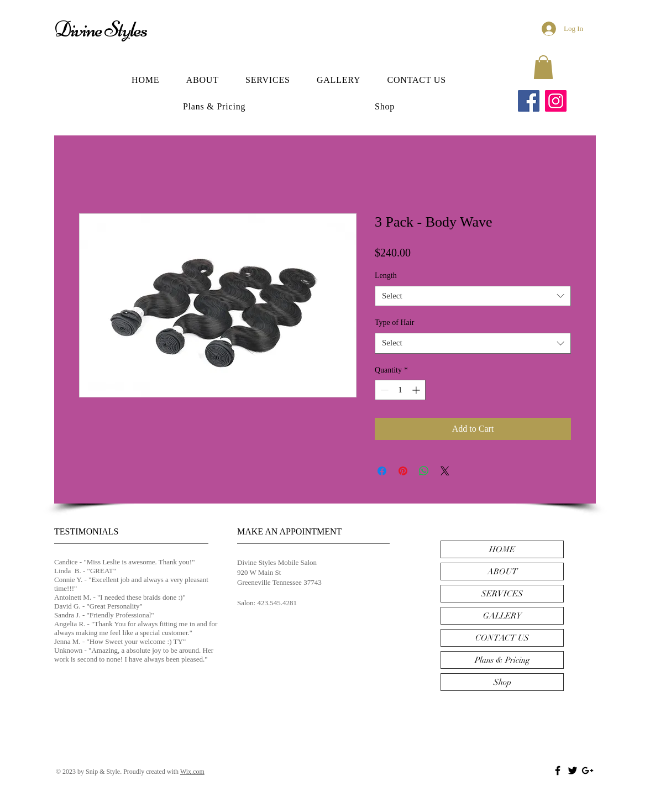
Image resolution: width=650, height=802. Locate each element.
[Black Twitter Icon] (573, 770)
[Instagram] (556, 101)
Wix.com (192, 771)
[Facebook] (528, 101)
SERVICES (502, 594)
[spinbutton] (400, 390)
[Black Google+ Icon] (587, 770)
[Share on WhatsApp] (424, 471)
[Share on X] (445, 471)
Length (386, 275)
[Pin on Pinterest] (403, 471)
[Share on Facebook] (382, 471)
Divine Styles (100, 29)
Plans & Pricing (502, 660)
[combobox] (473, 296)
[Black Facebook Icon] (558, 770)
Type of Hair (394, 322)
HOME (502, 549)
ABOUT (502, 571)
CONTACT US (502, 638)
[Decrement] (383, 390)
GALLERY (502, 616)
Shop (502, 682)
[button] (543, 67)
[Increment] (417, 390)
